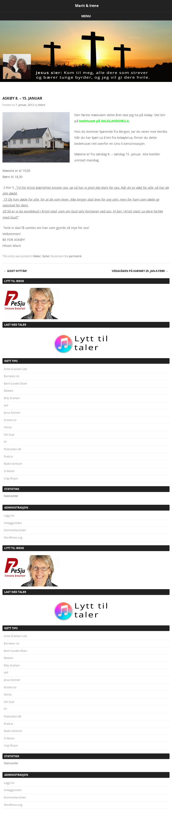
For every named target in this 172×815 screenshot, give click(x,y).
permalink (75, 256)
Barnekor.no (11, 376)
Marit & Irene (87, 5)
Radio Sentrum (13, 463)
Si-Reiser (9, 471)
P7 (5, 442)
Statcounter (11, 496)
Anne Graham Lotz (15, 369)
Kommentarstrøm (15, 530)
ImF (6, 405)
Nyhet (45, 256)
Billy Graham (12, 398)
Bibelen (8, 390)
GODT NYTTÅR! (15, 271)
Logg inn (9, 515)
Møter (37, 256)
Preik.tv (8, 456)
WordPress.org (13, 537)
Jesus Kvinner (12, 412)
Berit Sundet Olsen (15, 383)
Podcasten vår (13, 449)
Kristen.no (10, 420)
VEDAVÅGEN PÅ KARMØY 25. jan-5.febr (140, 271)
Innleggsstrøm (13, 523)
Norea (8, 427)
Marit (41, 105)
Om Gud (9, 434)
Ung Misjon (11, 478)
